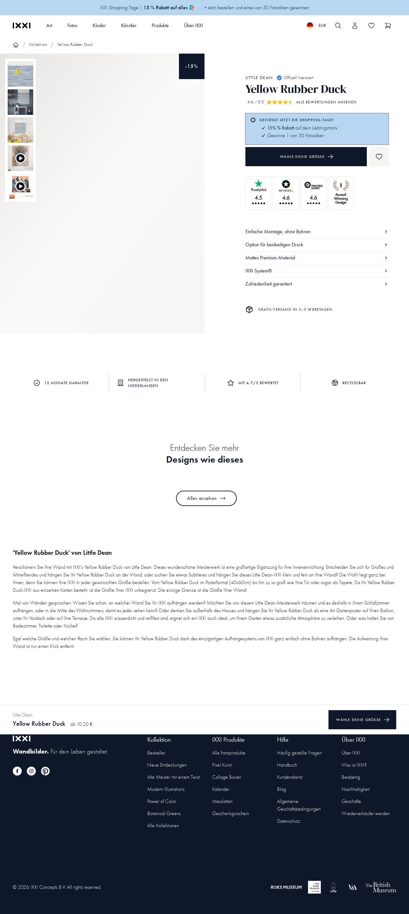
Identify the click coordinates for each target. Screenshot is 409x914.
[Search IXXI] (338, 25)
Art (49, 25)
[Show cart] (388, 25)
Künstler (128, 25)
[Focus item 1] (102, 199)
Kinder (99, 25)
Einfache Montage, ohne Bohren (317, 231)
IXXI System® (317, 271)
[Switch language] (316, 25)
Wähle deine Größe (307, 156)
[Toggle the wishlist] (371, 25)
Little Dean (259, 77)
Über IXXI (193, 25)
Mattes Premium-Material (317, 258)
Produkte (160, 25)
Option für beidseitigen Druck (317, 245)
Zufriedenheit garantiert (317, 284)
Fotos (72, 25)
